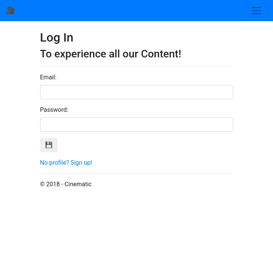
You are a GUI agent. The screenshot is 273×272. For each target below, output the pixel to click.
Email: (48, 77)
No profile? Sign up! (66, 162)
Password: (54, 109)
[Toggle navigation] (256, 10)
